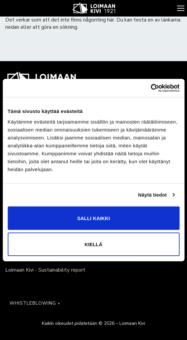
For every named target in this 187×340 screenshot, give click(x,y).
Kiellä (93, 244)
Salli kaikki (93, 218)
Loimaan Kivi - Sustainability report (45, 270)
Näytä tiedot (152, 195)
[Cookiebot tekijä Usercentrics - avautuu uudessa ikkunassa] (150, 88)
